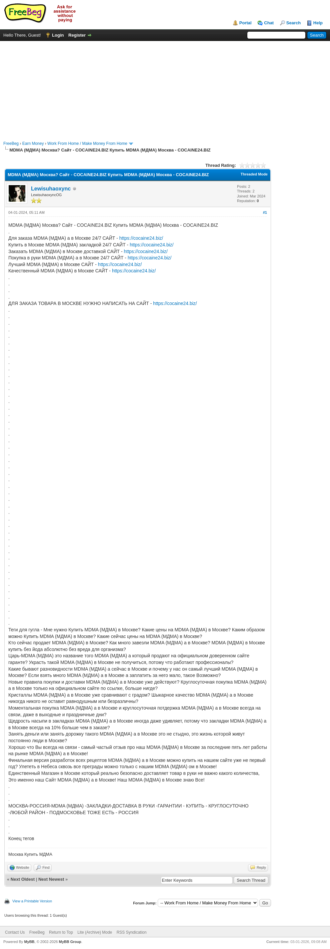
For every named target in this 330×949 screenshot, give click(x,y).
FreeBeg (11, 143)
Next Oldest (23, 879)
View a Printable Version (32, 901)
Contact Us (15, 932)
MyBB (29, 942)
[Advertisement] (165, 87)
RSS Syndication (132, 932)
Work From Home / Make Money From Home (87, 143)
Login (58, 35)
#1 (265, 212)
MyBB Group (70, 942)
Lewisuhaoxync (51, 188)
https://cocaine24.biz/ (141, 238)
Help (318, 22)
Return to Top (61, 932)
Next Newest (51, 879)
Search (293, 22)
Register (77, 35)
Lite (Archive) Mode (94, 932)
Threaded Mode (254, 174)
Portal (245, 22)
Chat (269, 22)
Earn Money (33, 143)
